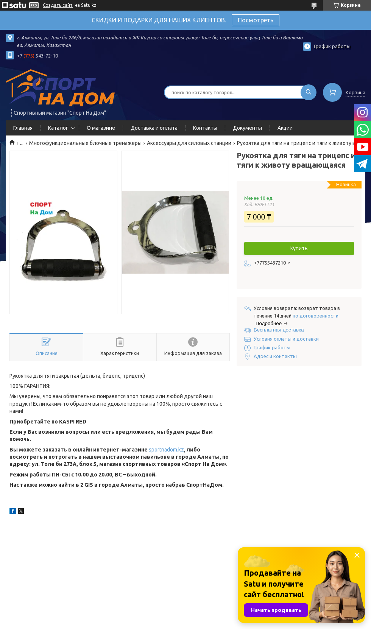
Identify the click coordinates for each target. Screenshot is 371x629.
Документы (247, 128)
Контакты (205, 128)
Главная (23, 128)
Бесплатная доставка (279, 330)
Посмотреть (255, 20)
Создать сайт (58, 5)
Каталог (58, 128)
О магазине (101, 128)
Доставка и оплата (154, 128)
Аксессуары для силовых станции (189, 143)
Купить (299, 248)
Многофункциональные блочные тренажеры (85, 143)
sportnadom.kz (166, 450)
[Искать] (308, 92)
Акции (285, 128)
